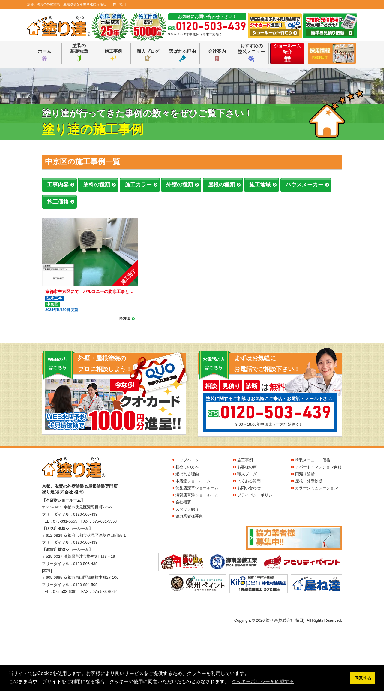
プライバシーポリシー (256, 495)
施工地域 (260, 185)
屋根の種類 (221, 185)
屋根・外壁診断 (308, 481)
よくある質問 (249, 481)
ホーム (44, 55)
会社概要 (183, 502)
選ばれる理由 (182, 55)
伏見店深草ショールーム (197, 488)
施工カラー (138, 185)
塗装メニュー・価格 (312, 460)
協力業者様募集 (189, 516)
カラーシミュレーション (316, 488)
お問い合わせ (249, 488)
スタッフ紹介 (187, 509)
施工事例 (113, 55)
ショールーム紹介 (287, 52)
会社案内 (217, 55)
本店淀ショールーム (193, 481)
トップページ (187, 460)
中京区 (52, 304)
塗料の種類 (96, 185)
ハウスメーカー (304, 185)
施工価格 (58, 202)
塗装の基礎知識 (79, 52)
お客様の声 (247, 467)
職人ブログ (148, 55)
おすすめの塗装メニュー (251, 52)
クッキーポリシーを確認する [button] (263, 681)
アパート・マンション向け (318, 467)
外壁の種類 (179, 185)
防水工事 (54, 298)
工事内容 (58, 185)
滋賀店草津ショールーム (197, 495)
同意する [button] (363, 678)
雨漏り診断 (305, 474)
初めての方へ (187, 467)
